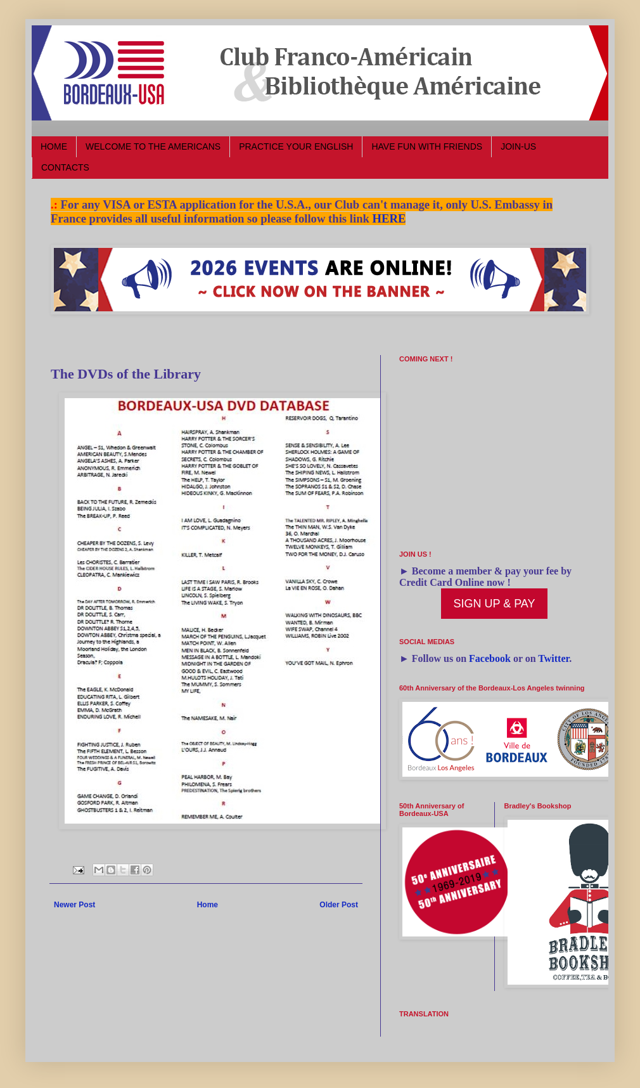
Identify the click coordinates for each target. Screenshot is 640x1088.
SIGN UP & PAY (494, 603)
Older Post (338, 904)
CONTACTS (65, 167)
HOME (54, 146)
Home (207, 904)
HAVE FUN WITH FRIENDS (426, 146)
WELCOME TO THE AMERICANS (153, 146)
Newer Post (74, 904)
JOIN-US (518, 146)
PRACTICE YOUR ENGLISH (296, 146)
